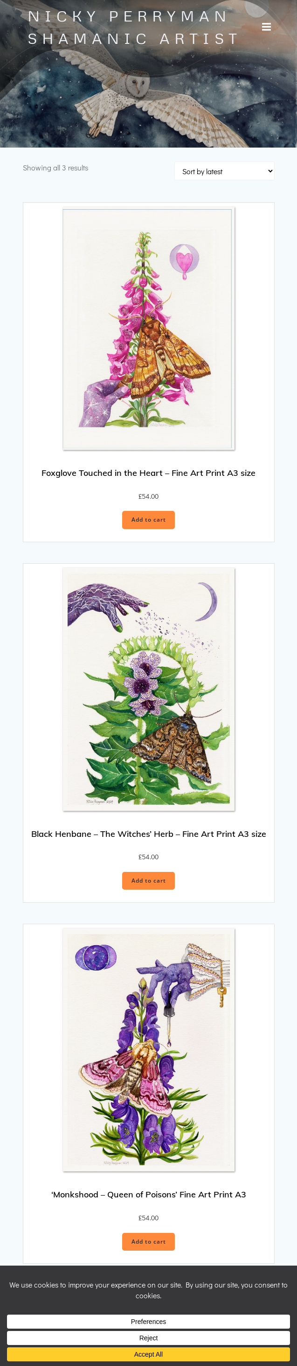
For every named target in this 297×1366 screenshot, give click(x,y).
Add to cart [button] (148, 520)
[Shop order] (224, 171)
